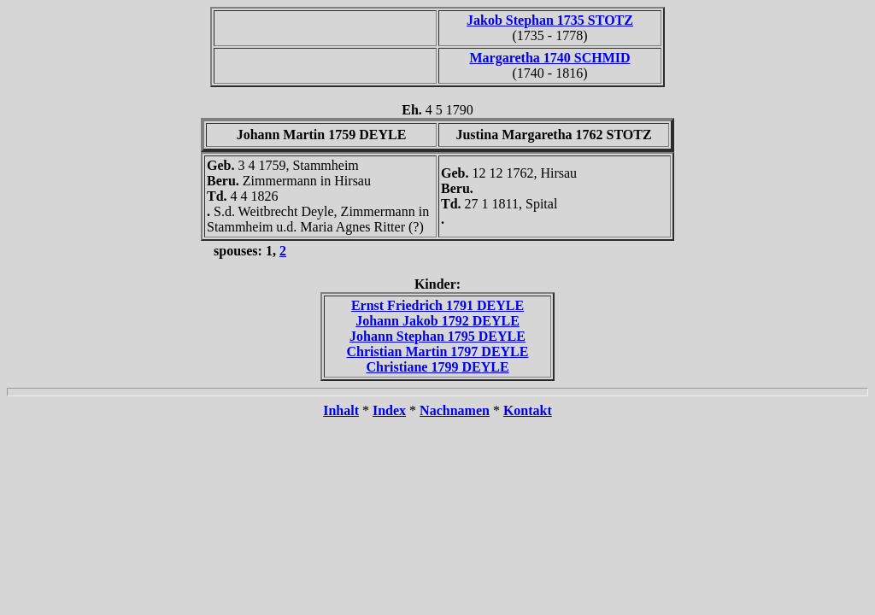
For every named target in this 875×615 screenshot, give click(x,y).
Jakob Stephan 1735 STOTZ (550, 20)
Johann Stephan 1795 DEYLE (437, 336)
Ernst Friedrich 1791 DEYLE (437, 305)
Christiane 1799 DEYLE (437, 367)
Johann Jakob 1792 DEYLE (437, 320)
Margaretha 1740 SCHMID (549, 57)
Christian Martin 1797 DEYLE (438, 351)
